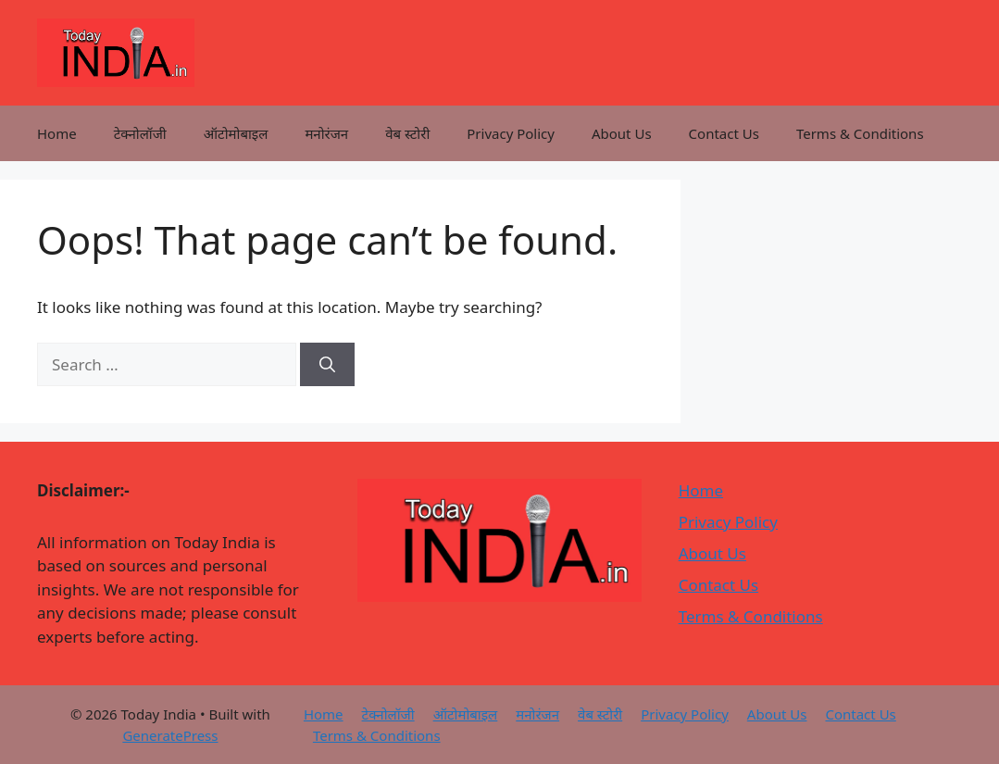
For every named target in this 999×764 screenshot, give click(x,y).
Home (57, 133)
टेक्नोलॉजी (140, 133)
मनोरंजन (326, 133)
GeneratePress (170, 735)
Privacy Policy (511, 133)
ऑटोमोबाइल (236, 133)
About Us (622, 133)
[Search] (327, 365)
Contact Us (724, 133)
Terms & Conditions (860, 133)
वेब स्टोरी (407, 133)
